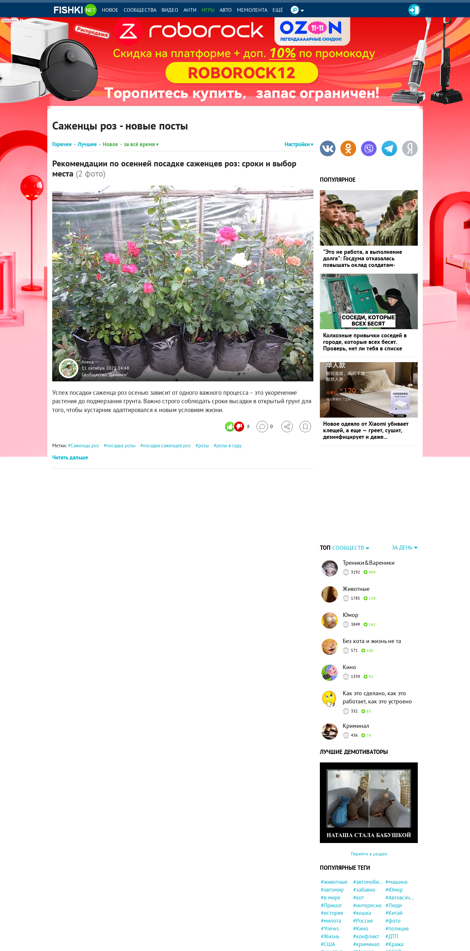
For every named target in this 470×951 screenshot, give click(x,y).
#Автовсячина (400, 897)
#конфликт (366, 936)
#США (328, 944)
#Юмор (394, 889)
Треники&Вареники (369, 562)
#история (332, 912)
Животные (356, 588)
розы (203, 445)
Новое (110, 10)
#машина (396, 881)
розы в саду (228, 445)
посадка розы (120, 445)
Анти (189, 10)
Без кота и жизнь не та (372, 641)
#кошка (362, 912)
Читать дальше (70, 457)
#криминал (366, 944)
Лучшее (87, 144)
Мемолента (252, 10)
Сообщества (140, 10)
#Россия (363, 920)
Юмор (350, 615)
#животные (334, 881)
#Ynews (330, 928)
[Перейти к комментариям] (265, 426)
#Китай (393, 912)
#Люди (393, 905)
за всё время (141, 144)
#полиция (397, 928)
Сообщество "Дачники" (105, 374)
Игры (208, 10)
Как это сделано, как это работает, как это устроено (377, 697)
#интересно (367, 905)
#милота (331, 920)
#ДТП (391, 936)
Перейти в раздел (369, 854)
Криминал (356, 725)
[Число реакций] (238, 426)
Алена (88, 361)
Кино (349, 667)
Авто (226, 10)
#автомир (332, 889)
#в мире (330, 897)
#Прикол (331, 905)
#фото (392, 920)
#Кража (394, 944)
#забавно (364, 889)
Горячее (62, 144)
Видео (170, 10)
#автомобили (368, 881)
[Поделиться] (287, 426)
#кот (358, 897)
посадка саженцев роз (167, 445)
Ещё (278, 10)
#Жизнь (330, 936)
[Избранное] (305, 426)
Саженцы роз (84, 445)
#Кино (360, 928)
